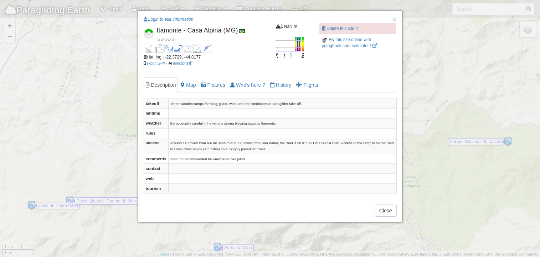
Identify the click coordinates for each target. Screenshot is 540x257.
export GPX (155, 63)
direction (182, 63)
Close (385, 210)
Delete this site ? (340, 28)
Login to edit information (169, 19)
